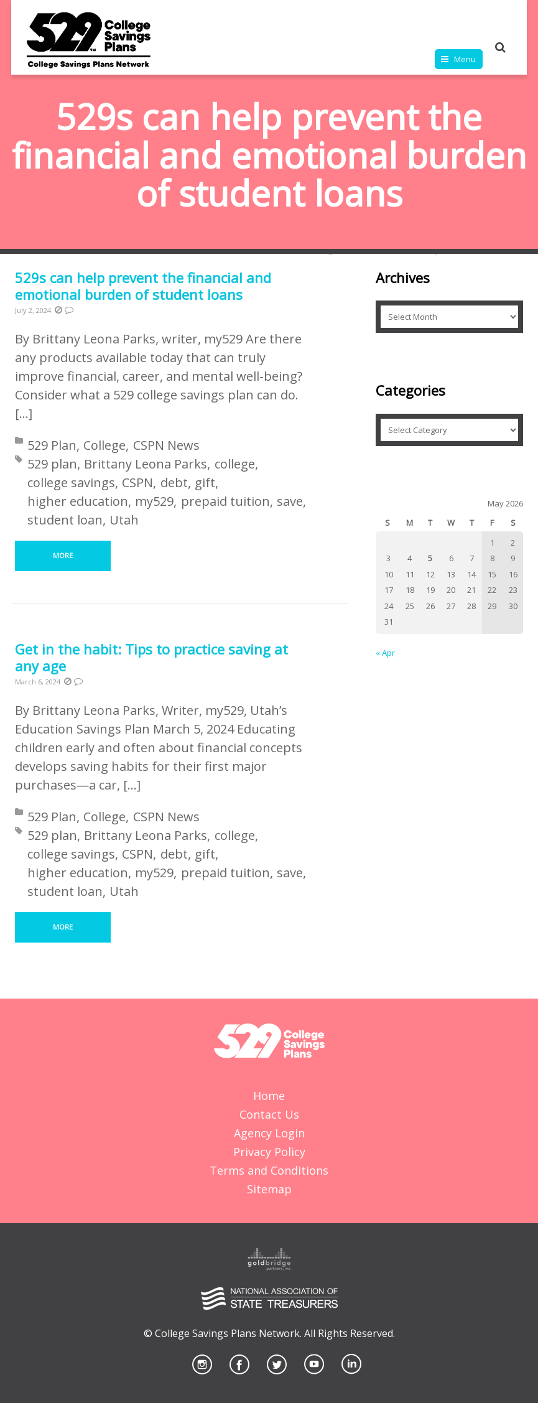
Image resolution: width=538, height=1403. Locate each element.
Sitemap (269, 1189)
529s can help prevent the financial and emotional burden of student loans (143, 286)
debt (174, 482)
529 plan (52, 463)
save (290, 501)
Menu (465, 59)
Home (269, 1095)
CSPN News (166, 445)
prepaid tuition (225, 501)
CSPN (137, 482)
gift (205, 482)
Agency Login (269, 1133)
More (63, 555)
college (235, 463)
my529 (154, 501)
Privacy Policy (269, 1151)
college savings (71, 482)
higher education (77, 501)
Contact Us (269, 1114)
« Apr (385, 652)
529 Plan (52, 445)
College (104, 445)
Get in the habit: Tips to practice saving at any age (151, 658)
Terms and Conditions (269, 1170)
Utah (124, 519)
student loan (65, 519)
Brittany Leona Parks (145, 463)
